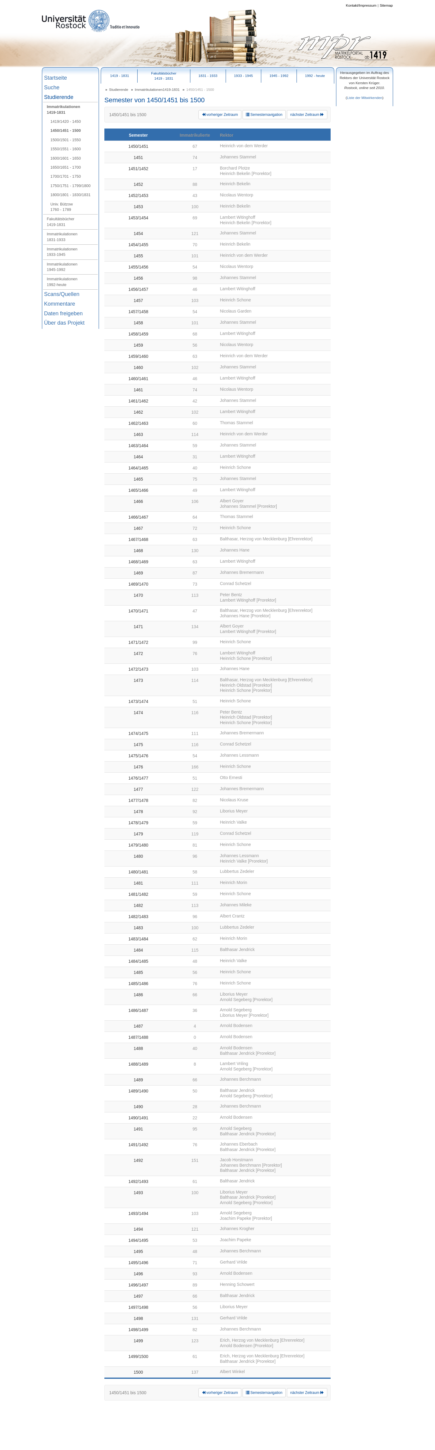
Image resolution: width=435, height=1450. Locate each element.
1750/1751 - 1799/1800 (70, 185)
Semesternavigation (264, 115)
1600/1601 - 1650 (65, 158)
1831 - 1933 (207, 76)
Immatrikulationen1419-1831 (63, 109)
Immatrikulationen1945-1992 (62, 267)
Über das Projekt (64, 323)
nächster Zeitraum (307, 115)
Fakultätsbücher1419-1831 (61, 222)
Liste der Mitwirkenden (365, 98)
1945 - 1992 (278, 76)
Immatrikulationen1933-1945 (62, 252)
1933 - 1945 (243, 76)
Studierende (58, 97)
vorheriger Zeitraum (220, 115)
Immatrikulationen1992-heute (62, 282)
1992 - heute (315, 76)
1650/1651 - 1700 (65, 167)
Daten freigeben (63, 313)
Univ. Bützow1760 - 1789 (61, 207)
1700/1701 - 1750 (65, 176)
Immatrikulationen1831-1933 (62, 237)
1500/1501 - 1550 (65, 140)
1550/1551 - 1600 (65, 149)
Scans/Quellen (61, 294)
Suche (51, 87)
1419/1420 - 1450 (65, 121)
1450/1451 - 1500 (65, 130)
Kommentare (59, 304)
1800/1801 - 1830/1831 (70, 194)
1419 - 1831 (119, 76)
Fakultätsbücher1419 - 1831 (163, 75)
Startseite (55, 78)
